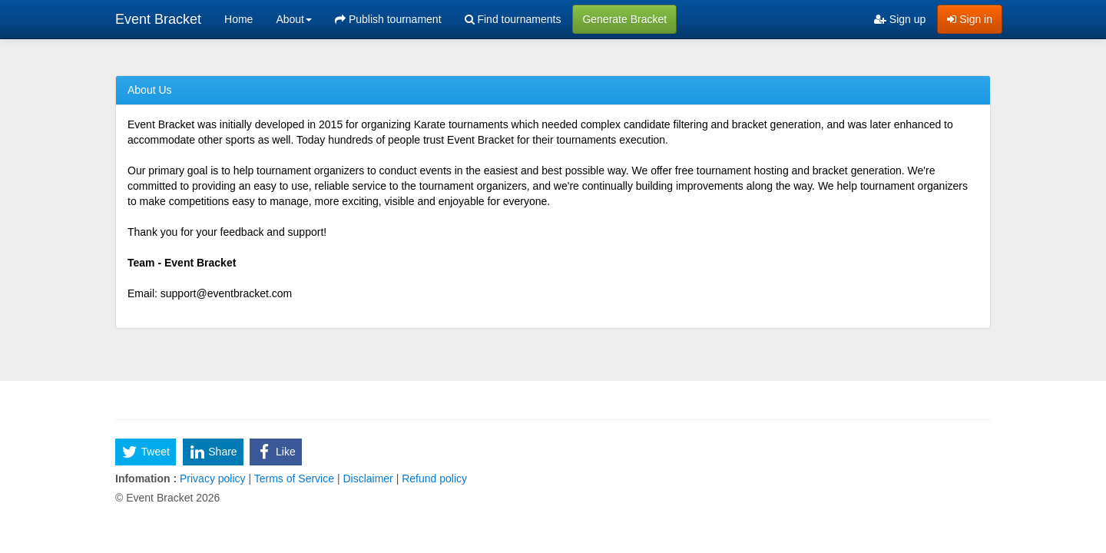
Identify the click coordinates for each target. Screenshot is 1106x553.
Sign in (969, 19)
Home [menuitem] (238, 19)
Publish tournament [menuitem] (388, 19)
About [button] (294, 19)
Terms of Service (294, 478)
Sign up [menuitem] (900, 19)
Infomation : (146, 478)
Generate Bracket (624, 19)
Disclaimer (368, 478)
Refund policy (433, 478)
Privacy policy (212, 478)
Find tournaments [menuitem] (513, 19)
